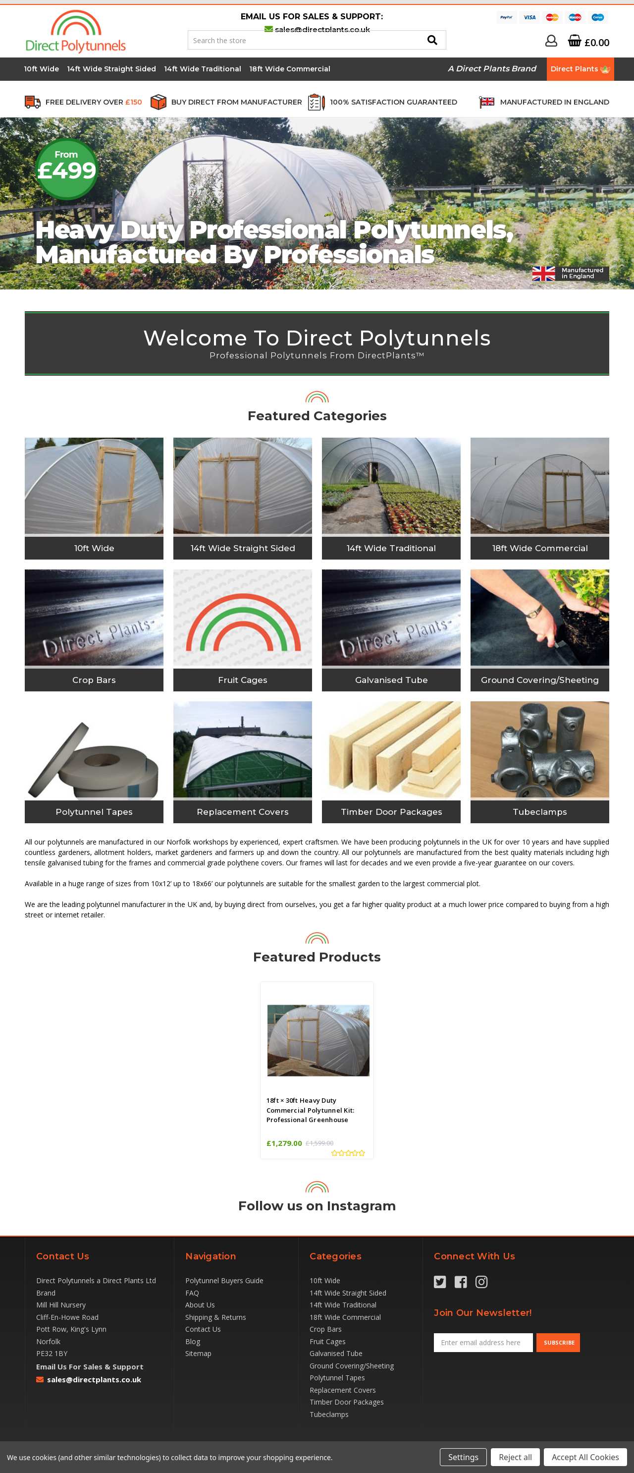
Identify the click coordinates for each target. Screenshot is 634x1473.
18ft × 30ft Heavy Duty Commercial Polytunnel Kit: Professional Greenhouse (310, 1110)
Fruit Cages (328, 1341)
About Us (200, 1304)
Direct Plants (580, 68)
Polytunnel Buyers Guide (224, 1280)
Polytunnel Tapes (337, 1377)
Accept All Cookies (585, 1457)
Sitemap (198, 1353)
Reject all (515, 1457)
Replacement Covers (343, 1390)
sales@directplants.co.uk (322, 29)
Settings (463, 1457)
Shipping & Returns (215, 1317)
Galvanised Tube (336, 1353)
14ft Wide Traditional (202, 68)
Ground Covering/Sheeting (352, 1365)
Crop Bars (326, 1329)
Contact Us (203, 1329)
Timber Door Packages (347, 1402)
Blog (192, 1341)
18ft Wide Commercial (289, 68)
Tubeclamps (329, 1414)
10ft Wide (41, 68)
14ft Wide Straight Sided (111, 68)
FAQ (192, 1293)
